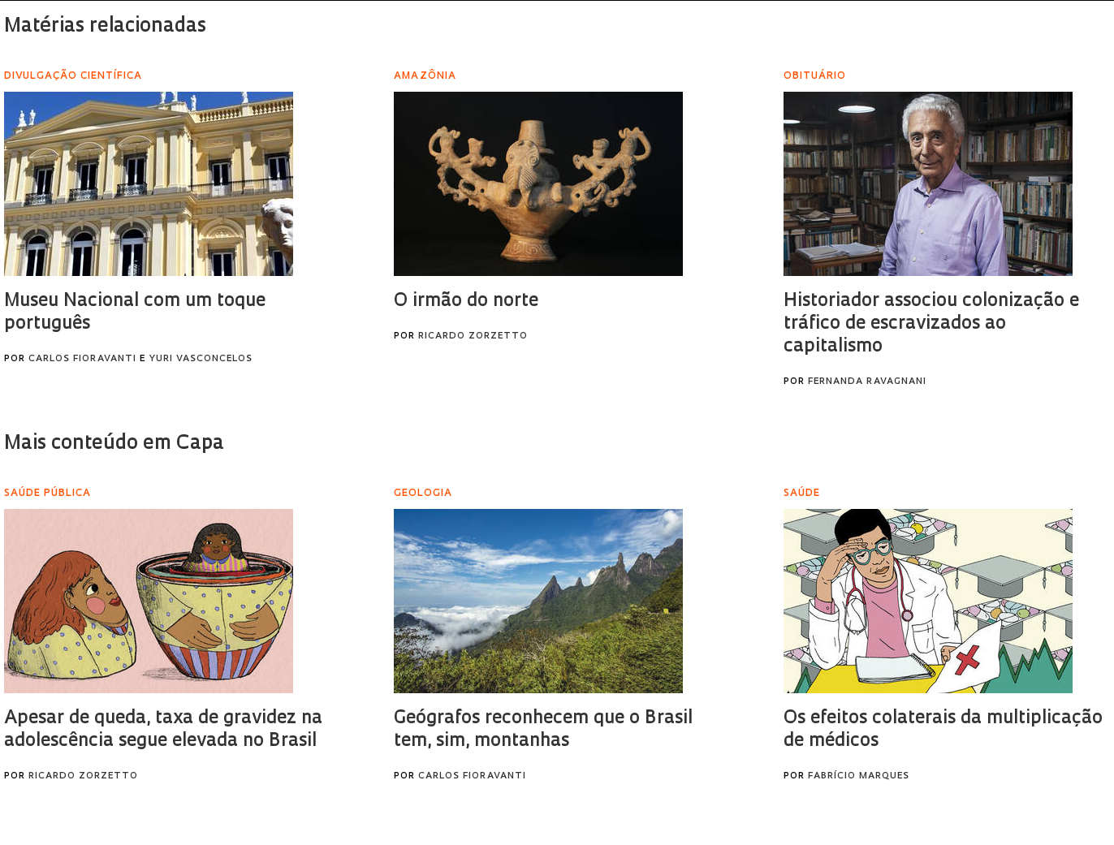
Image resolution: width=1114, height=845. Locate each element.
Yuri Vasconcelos (201, 359)
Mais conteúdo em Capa (114, 444)
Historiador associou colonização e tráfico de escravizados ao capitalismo (931, 324)
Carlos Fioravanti (82, 359)
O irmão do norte (466, 301)
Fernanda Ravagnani (867, 381)
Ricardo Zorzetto (473, 336)
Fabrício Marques (858, 776)
